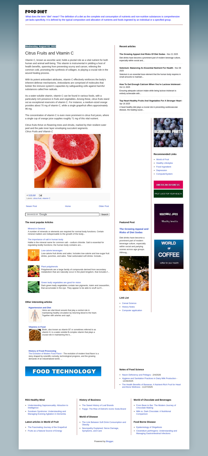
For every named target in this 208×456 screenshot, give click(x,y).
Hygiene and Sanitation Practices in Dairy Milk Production (149, 378)
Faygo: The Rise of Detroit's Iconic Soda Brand (104, 409)
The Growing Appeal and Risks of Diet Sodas (142, 54)
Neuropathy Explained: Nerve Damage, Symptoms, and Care (100, 429)
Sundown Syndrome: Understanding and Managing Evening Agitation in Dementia (47, 412)
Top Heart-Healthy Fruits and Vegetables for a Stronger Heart (150, 100)
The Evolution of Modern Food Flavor (45, 353)
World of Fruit (162, 159)
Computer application (132, 310)
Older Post (104, 206)
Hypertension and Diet (40, 307)
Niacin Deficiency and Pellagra (136, 375)
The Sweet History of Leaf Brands (98, 405)
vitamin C (46, 198)
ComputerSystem (164, 174)
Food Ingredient (163, 167)
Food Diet (36, 12)
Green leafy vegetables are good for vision (61, 282)
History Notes (128, 307)
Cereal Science (129, 303)
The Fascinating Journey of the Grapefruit (47, 427)
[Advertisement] (104, 32)
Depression (161, 170)
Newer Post (31, 206)
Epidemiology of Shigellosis (149, 427)
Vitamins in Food (37, 327)
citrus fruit (37, 198)
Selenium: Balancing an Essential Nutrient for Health (146, 68)
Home (68, 206)
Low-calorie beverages (51, 250)
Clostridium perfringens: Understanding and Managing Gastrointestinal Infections (156, 432)
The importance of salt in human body (45, 239)
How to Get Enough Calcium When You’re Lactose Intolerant (149, 84)
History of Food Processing (42, 351)
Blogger (109, 441)
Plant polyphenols (49, 266)
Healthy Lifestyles (164, 163)
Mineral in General (36, 228)
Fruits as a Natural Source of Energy (45, 431)
